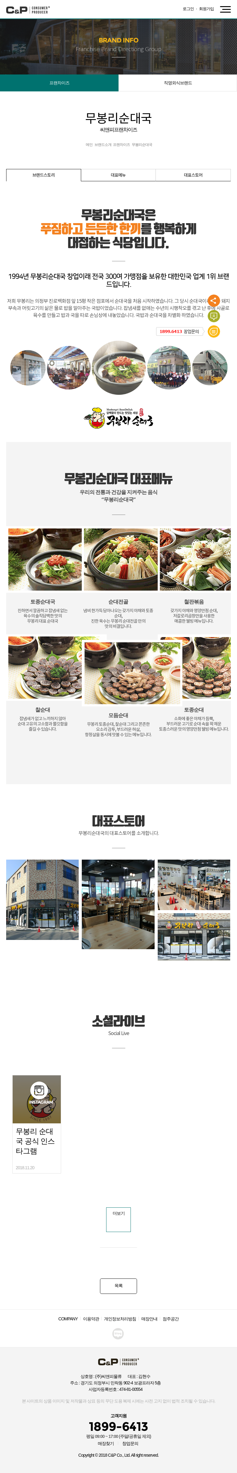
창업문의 (130, 1443)
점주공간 (171, 1318)
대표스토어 (193, 175)
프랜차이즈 (59, 82)
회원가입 (206, 8)
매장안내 (149, 1318)
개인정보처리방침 (120, 1318)
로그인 (188, 8)
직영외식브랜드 (178, 82)
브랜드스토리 (43, 175)
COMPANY (68, 1318)
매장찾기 (106, 1443)
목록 (118, 1285)
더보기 (119, 1213)
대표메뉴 (118, 175)
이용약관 (91, 1318)
